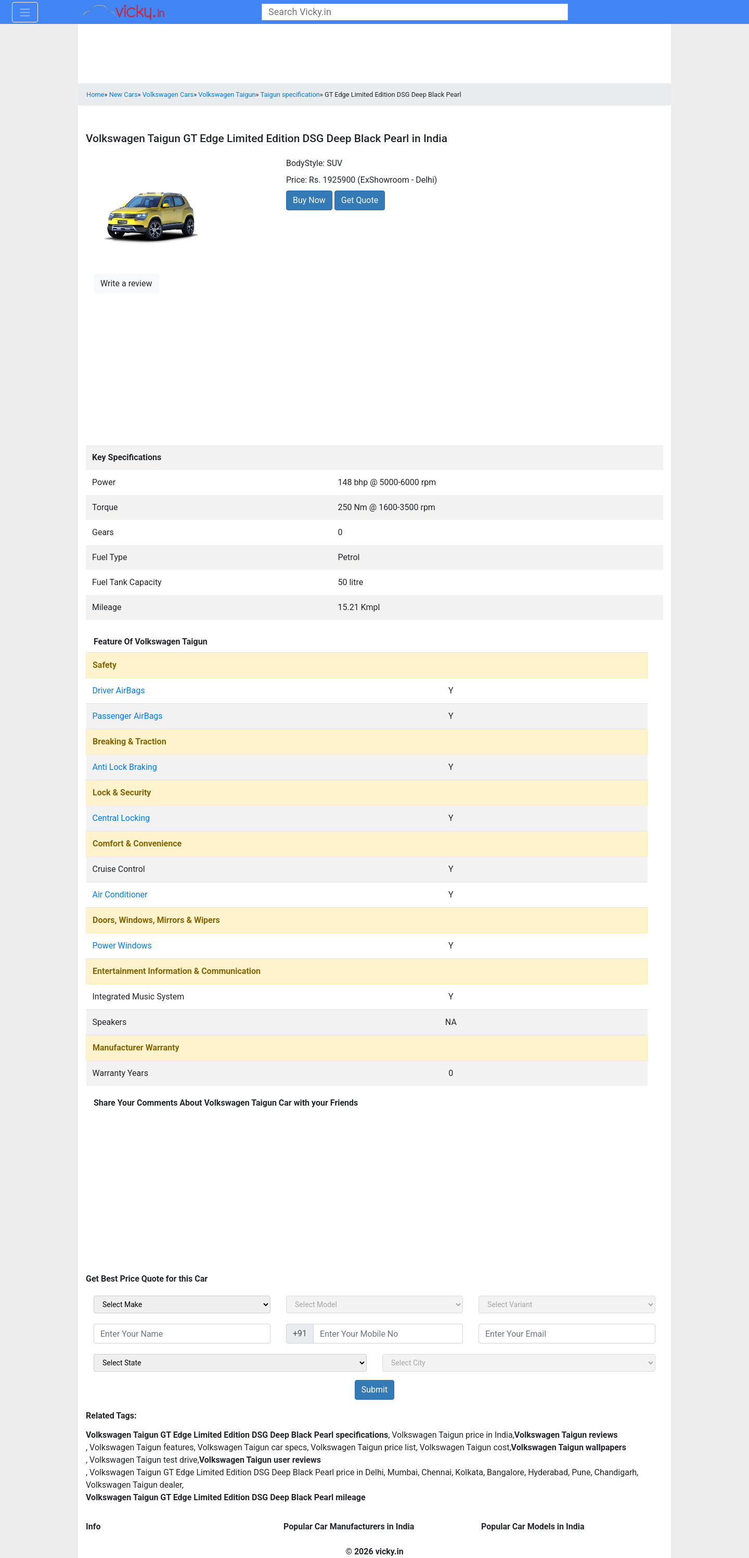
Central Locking (121, 818)
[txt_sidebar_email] (567, 1334)
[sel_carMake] (182, 1304)
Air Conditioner (120, 895)
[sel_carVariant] (567, 1304)
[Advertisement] (374, 368)
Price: (296, 180)
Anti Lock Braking (125, 767)
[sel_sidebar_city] (518, 1363)
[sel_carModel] (374, 1304)
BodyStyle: (305, 163)
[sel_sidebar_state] (230, 1363)
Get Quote (359, 200)
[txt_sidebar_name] (182, 1334)
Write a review (126, 283)
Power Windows (122, 946)
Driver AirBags (119, 690)
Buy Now (309, 200)
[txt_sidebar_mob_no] (388, 1334)
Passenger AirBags (128, 716)
